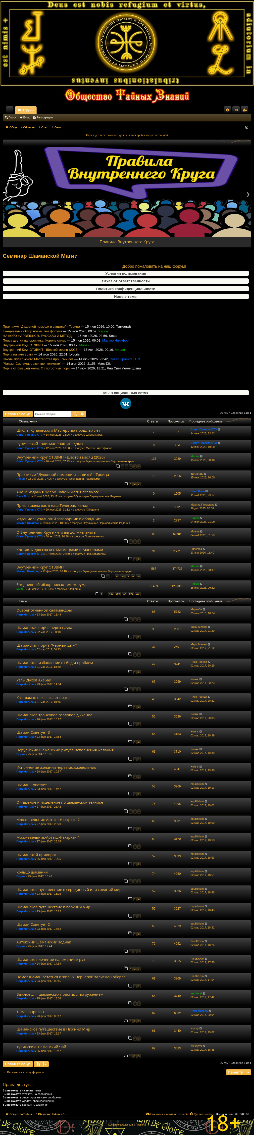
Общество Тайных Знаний (36, 110)
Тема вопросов (30, 1011)
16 (122, 576)
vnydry (195, 1028)
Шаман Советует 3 (33, 732)
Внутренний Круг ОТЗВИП (23, 354)
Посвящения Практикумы (84, 478)
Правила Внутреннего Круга (127, 242)
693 (138, 593)
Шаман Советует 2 (33, 924)
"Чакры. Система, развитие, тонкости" (32, 372)
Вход (26, 117)
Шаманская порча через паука (44, 627)
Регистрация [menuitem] (245, 111)
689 (111, 593)
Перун (20, 478)
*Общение (92, 509)
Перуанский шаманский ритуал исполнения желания (65, 749)
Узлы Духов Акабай (33, 679)
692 (131, 593)
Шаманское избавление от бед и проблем (54, 662)
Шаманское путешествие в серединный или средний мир (69, 889)
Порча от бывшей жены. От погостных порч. (37, 377)
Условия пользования (125, 273)
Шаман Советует (31, 784)
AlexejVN (196, 1045)
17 (127, 576)
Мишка (195, 531)
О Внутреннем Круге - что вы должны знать (56, 532)
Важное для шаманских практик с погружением (59, 994)
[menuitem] (227, 110)
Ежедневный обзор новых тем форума (32, 340)
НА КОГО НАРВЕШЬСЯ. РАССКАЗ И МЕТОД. (38, 344)
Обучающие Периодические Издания (97, 496)
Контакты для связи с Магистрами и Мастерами (59, 549)
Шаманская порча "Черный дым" (46, 645)
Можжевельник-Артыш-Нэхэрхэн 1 (48, 837)
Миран (195, 456)
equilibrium (197, 783)
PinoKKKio (197, 941)
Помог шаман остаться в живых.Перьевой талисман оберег (70, 976)
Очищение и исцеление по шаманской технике (59, 802)
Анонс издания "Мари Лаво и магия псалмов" (57, 491)
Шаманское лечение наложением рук (50, 959)
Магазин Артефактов (99, 448)
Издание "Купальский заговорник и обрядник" (58, 518)
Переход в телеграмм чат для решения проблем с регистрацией (127, 135)
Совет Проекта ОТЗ (29, 434)
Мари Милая (199, 626)
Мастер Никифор (28, 522)
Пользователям (94, 536)
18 (133, 576)
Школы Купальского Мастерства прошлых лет (38, 367)
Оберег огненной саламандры (44, 610)
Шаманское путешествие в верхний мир (53, 906)
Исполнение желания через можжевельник (56, 767)
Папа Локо (23, 496)
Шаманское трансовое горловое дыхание (54, 714)
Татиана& (197, 473)
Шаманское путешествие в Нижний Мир (53, 1029)
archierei (196, 993)
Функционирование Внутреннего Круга (110, 461)
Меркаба (196, 609)
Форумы (71, 110)
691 (124, 593)
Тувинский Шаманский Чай (41, 1046)
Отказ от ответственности (126, 281)
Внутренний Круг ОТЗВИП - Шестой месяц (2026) (41, 358)
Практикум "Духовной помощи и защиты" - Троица (41, 335)
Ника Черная (199, 661)
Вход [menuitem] (237, 111)
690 (118, 593)
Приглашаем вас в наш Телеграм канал (52, 505)
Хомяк (195, 679)
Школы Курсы (94, 434)
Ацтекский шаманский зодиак (43, 941)
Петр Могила (25, 614)
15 (117, 576)
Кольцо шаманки (32, 872)
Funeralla (196, 548)
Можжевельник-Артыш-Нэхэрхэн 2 (48, 819)
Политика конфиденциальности (125, 289)
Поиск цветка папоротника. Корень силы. (34, 349)
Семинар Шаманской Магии (40, 256)
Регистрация (45, 117)
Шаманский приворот (36, 854)
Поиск (12, 117)
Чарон (195, 517)
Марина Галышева (202, 504)
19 (138, 576)
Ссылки (10, 111)
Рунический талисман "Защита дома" (50, 443)
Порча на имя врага (18, 363)
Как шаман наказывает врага (42, 697)
